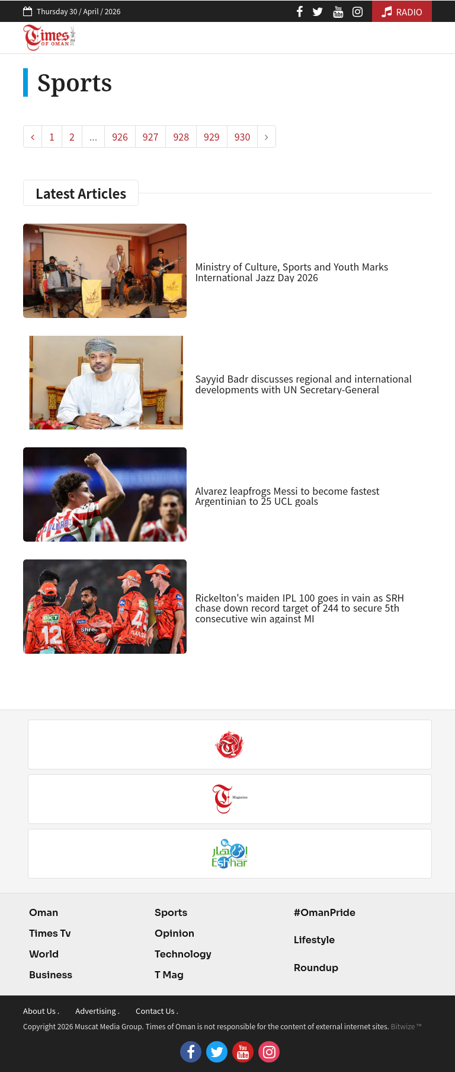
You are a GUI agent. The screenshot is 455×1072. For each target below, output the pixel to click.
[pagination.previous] (32, 136)
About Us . (41, 1010)
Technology (183, 954)
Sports (171, 912)
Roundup (316, 968)
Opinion (174, 933)
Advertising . (97, 1010)
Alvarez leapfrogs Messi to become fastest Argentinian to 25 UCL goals (287, 495)
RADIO (402, 11)
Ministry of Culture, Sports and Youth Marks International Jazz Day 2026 (291, 271)
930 (243, 136)
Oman (43, 912)
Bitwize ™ (406, 1026)
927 (151, 136)
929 (212, 136)
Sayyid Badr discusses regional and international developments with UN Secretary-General (303, 383)
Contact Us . (157, 1010)
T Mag (169, 975)
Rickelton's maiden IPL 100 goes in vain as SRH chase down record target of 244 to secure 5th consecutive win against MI (299, 607)
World (44, 954)
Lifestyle (314, 940)
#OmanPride (324, 912)
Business (50, 975)
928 (181, 136)
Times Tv (50, 933)
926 (120, 136)
